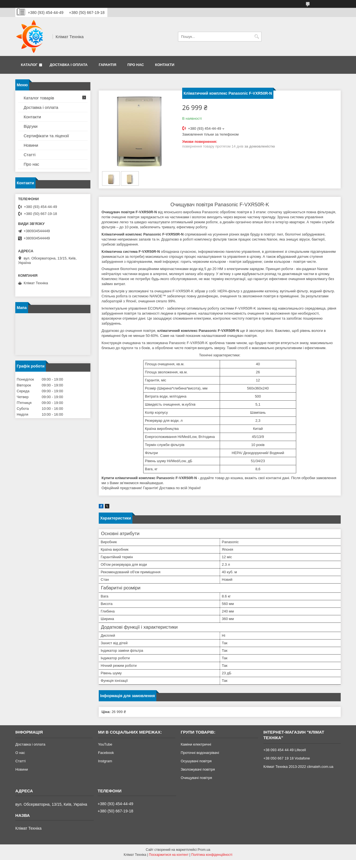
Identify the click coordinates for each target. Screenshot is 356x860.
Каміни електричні (196, 744)
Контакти (164, 65)
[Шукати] (256, 36)
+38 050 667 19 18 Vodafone (286, 758)
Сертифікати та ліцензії (46, 135)
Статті (30, 154)
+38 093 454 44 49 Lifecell (284, 750)
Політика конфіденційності (212, 855)
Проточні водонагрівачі (200, 753)
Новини (31, 145)
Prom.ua (204, 850)
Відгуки (31, 126)
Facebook (106, 753)
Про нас (135, 65)
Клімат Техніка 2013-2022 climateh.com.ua (298, 767)
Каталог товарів (39, 97)
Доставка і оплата (69, 65)
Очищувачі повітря (196, 778)
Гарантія (107, 65)
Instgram (105, 761)
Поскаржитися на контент (168, 855)
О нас (20, 753)
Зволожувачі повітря (198, 769)
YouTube (105, 744)
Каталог (29, 65)
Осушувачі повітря (196, 761)
